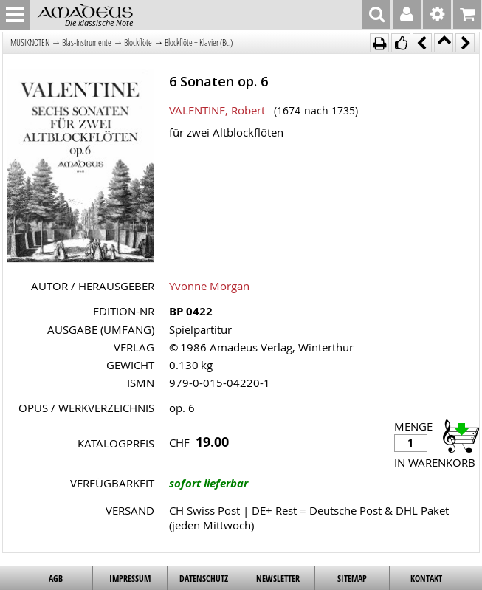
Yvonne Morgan (209, 285)
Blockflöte (138, 42)
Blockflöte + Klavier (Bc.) (199, 42)
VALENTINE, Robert (217, 110)
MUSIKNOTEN (29, 42)
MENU (15, 15)
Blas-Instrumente (86, 42)
